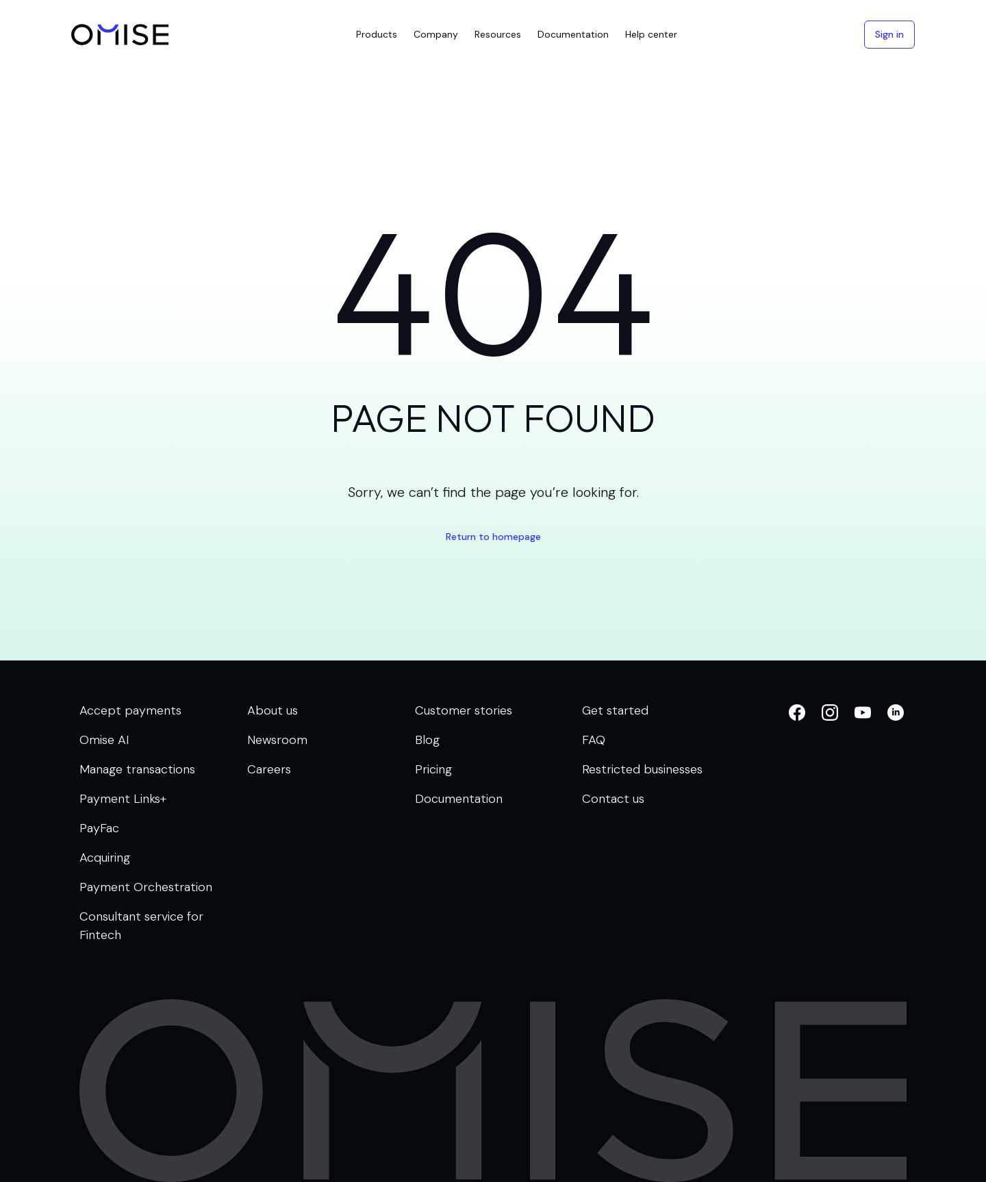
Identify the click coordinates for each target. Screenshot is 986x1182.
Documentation (459, 799)
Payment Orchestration (145, 887)
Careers (269, 769)
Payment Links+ (122, 799)
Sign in (889, 34)
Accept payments (130, 710)
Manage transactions (137, 769)
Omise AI (104, 740)
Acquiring (104, 857)
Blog (427, 740)
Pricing (433, 769)
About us (272, 710)
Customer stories (463, 710)
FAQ (593, 740)
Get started (615, 710)
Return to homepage (493, 536)
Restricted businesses (642, 769)
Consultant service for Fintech (141, 925)
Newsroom (277, 740)
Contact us (613, 799)
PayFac (99, 828)
